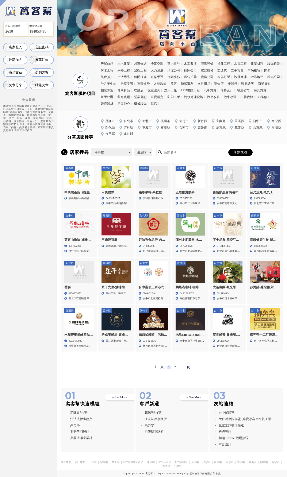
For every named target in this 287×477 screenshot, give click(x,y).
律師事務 (187, 83)
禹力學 (75, 425)
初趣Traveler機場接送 (233, 438)
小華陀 (177, 466)
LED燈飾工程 (190, 90)
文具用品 (204, 83)
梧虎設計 (225, 431)
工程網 (92, 462)
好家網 (275, 462)
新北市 (147, 121)
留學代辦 (107, 97)
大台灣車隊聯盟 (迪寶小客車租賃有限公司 (246, 419)
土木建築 (123, 63)
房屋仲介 (123, 103)
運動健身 (143, 83)
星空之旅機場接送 (231, 425)
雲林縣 (128, 127)
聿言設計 (225, 444)
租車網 (218, 462)
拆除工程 (223, 63)
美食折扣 (107, 77)
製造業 (222, 70)
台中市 (258, 121)
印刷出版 (173, 97)
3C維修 (262, 97)
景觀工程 (140, 70)
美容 (174, 83)
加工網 (115, 462)
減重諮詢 (154, 90)
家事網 (104, 462)
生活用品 (123, 77)
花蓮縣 (239, 127)
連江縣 (128, 134)
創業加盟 (107, 90)
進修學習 (157, 77)
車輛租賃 (254, 70)
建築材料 (257, 63)
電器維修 (207, 70)
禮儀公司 (207, 77)
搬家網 (206, 462)
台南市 (184, 127)
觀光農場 (123, 97)
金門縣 (110, 134)
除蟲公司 (273, 77)
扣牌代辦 (246, 97)
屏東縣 (221, 127)
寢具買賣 (260, 90)
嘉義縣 (165, 127)
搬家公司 (190, 70)
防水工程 (107, 70)
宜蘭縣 (221, 121)
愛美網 (252, 462)
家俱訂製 (223, 77)
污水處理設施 (193, 97)
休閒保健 (140, 77)
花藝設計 (226, 90)
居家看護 (126, 83)
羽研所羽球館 (79, 431)
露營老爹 (66, 462)
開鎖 (267, 70)
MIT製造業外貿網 (133, 462)
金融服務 (173, 77)
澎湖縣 (276, 127)
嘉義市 (147, 127)
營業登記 (140, 97)
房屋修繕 (107, 63)
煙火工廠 (170, 90)
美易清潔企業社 (81, 438)
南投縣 (276, 121)
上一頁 (159, 367)
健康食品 (123, 90)
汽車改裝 (213, 97)
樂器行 (232, 83)
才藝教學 (160, 83)
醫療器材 (107, 103)
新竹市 (184, 121)
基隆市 (110, 121)
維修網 (229, 462)
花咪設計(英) (79, 412)
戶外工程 (123, 70)
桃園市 (165, 121)
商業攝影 (264, 83)
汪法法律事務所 (81, 419)
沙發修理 (240, 77)
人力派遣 (157, 70)
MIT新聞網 (181, 462)
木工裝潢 (190, 63)
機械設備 (140, 103)
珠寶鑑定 (157, 97)
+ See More (119, 397)
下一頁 (185, 367)
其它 (154, 103)
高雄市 (202, 127)
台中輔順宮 (226, 412)
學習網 (241, 462)
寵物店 (219, 83)
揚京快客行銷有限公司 (202, 473)
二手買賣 (237, 70)
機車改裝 (230, 97)
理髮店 (139, 90)
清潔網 (195, 462)
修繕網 (151, 462)
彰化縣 (110, 127)
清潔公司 (173, 70)
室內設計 (173, 63)
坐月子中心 (108, 83)
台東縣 (258, 127)
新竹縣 (202, 121)
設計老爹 (80, 462)
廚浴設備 (207, 63)
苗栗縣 (239, 121)
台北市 (128, 121)
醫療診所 (247, 83)
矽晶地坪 (257, 77)
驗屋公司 (243, 90)
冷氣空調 (157, 63)
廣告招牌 (190, 77)
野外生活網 (164, 462)
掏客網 (166, 466)
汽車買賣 (210, 90)
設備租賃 (273, 63)
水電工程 (240, 63)
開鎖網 (264, 462)
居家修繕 (140, 63)
